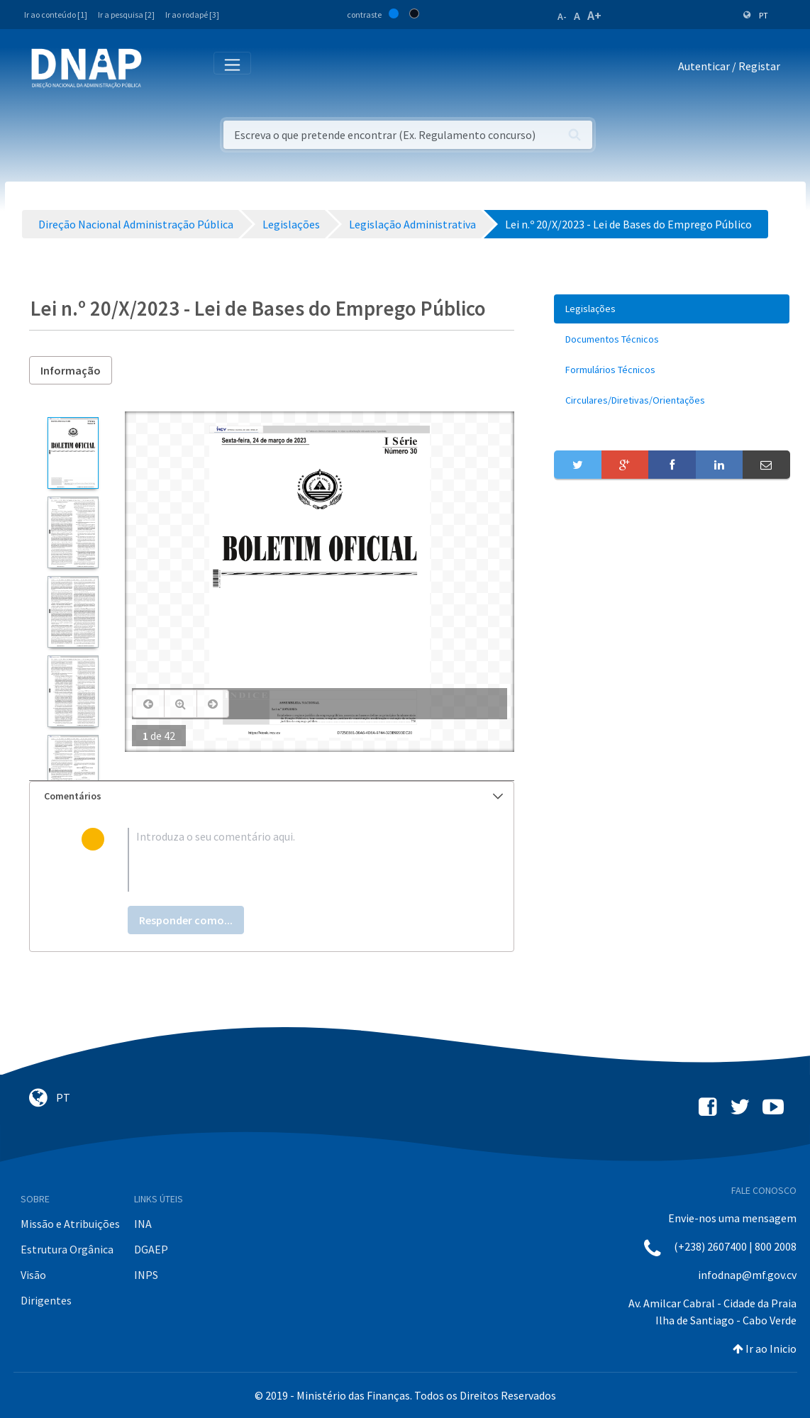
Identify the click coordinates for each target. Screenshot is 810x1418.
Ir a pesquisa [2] (126, 14)
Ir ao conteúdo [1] (55, 14)
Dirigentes (46, 1300)
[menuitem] (671, 308)
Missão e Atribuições (70, 1224)
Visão (33, 1275)
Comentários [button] (274, 796)
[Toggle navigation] (162, 68)
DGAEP (151, 1249)
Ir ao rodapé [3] (192, 14)
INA (143, 1224)
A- (562, 16)
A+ (594, 15)
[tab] (272, 796)
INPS (146, 1275)
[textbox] (295, 860)
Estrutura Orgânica (67, 1249)
